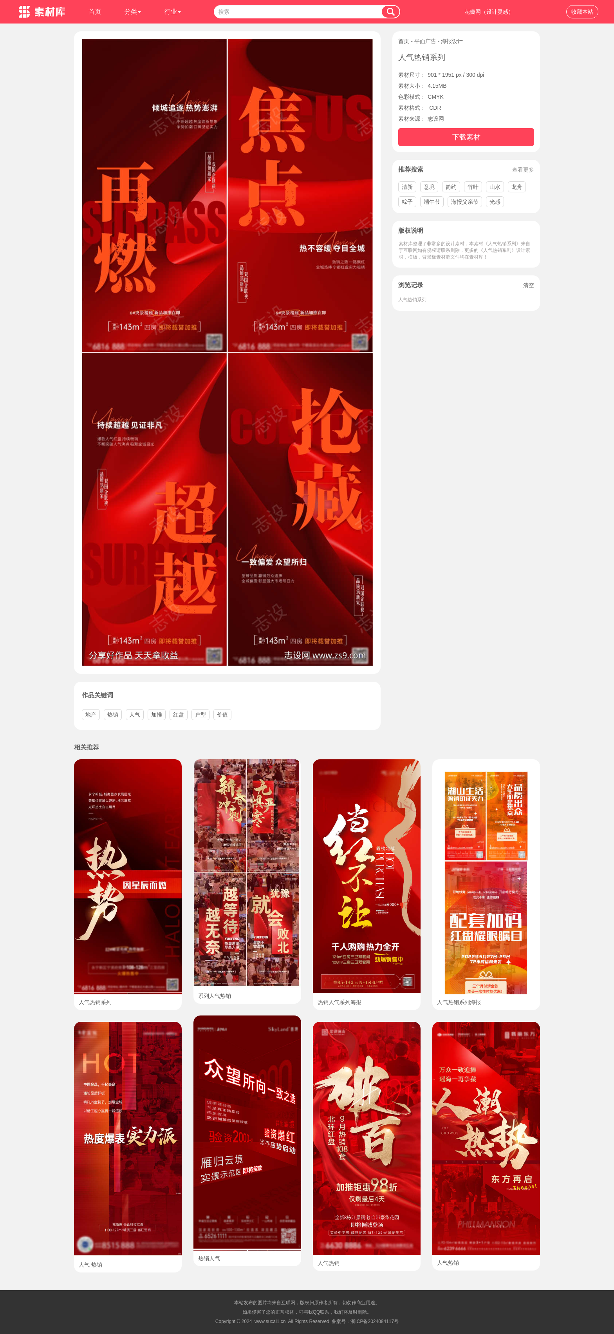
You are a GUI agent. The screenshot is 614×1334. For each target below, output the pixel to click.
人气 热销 (90, 1265)
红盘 (178, 714)
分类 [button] (133, 11)
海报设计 (452, 41)
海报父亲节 (465, 202)
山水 (494, 187)
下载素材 (466, 137)
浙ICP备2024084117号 (374, 1321)
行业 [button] (172, 11)
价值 (222, 714)
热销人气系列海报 (339, 1002)
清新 (407, 187)
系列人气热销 (214, 996)
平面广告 (425, 41)
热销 (112, 714)
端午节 (432, 202)
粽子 (407, 202)
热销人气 (209, 1258)
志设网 (436, 119)
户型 (200, 714)
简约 (451, 187)
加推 (156, 714)
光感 (494, 202)
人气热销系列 (412, 299)
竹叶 (473, 187)
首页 (94, 11)
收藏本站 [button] (582, 12)
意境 (429, 187)
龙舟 (516, 187)
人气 (134, 714)
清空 (528, 285)
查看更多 (523, 170)
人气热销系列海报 (459, 1002)
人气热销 (329, 1263)
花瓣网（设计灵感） (489, 12)
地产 (90, 714)
